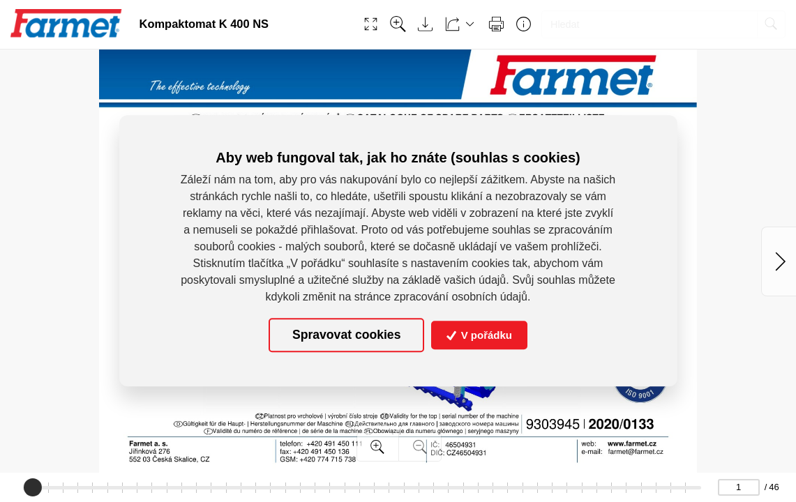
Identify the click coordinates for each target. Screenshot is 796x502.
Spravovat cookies (346, 335)
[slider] (32, 487)
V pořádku (479, 335)
